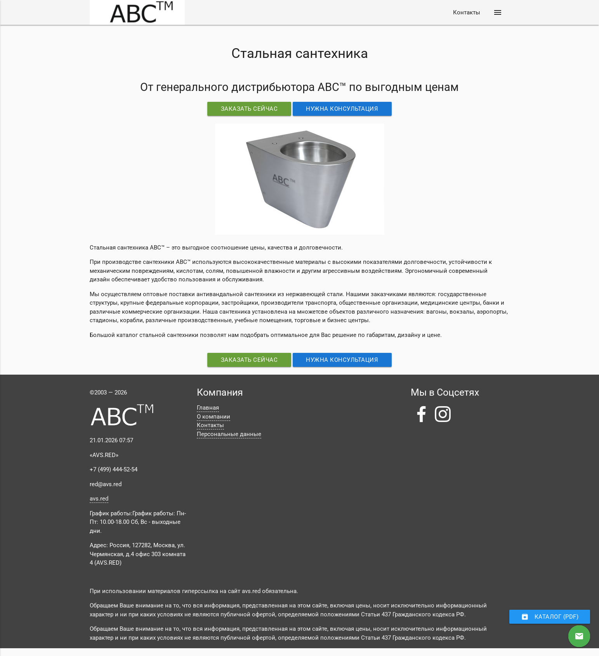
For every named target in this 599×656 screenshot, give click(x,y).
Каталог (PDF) (550, 617)
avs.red (99, 498)
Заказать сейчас (249, 108)
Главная (208, 407)
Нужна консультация (342, 108)
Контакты (466, 12)
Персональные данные (229, 434)
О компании (213, 416)
